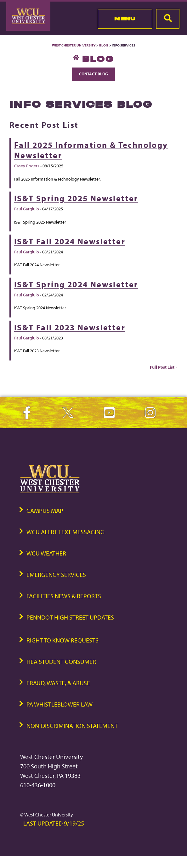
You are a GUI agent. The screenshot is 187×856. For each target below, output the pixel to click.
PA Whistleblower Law (59, 704)
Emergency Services (56, 574)
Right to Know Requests (62, 640)
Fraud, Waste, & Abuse (58, 683)
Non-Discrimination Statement (72, 725)
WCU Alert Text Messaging (65, 532)
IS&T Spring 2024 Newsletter (76, 284)
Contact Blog (93, 73)
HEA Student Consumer (61, 661)
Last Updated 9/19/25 (53, 823)
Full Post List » (164, 367)
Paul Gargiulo (26, 209)
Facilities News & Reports (63, 596)
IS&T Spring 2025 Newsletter (76, 198)
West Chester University (74, 45)
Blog (103, 45)
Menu (124, 18)
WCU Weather (46, 553)
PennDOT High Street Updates (70, 617)
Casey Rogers (27, 166)
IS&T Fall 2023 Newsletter (69, 327)
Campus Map (44, 510)
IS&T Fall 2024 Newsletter (69, 241)
